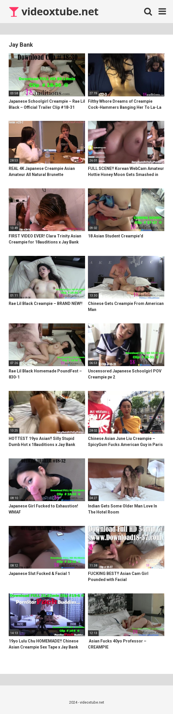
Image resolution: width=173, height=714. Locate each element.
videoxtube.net (53, 11)
